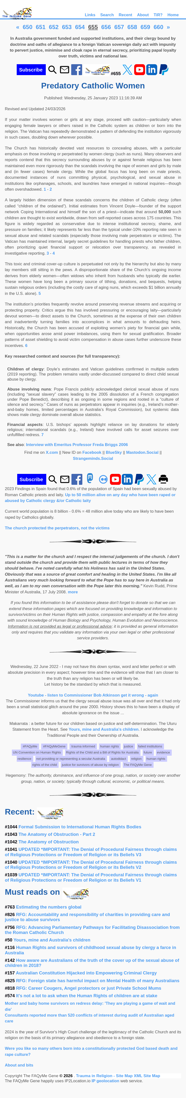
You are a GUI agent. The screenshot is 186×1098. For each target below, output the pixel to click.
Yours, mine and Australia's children (104, 729)
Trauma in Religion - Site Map (105, 1076)
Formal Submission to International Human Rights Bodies (80, 826)
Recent (125, 15)
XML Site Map (147, 1076)
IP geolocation (105, 1081)
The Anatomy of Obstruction (49, 841)
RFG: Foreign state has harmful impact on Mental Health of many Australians (97, 980)
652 (54, 27)
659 (145, 27)
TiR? (158, 15)
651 (41, 27)
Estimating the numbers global (48, 907)
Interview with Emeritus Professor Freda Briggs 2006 (77, 444)
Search (107, 15)
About (143, 15)
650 (27, 27)
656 (106, 27)
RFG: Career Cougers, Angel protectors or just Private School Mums (88, 988)
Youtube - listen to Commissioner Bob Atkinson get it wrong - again (93, 695)
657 (119, 27)
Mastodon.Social (142, 452)
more (73, 592)
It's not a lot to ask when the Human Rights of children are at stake (86, 995)
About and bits (19, 1065)
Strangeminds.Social (93, 458)
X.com (52, 452)
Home (173, 15)
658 (132, 27)
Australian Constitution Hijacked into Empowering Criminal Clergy (86, 972)
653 (67, 27)
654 (80, 27)
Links (90, 15)
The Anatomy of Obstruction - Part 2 (57, 834)
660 (158, 27)
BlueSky (114, 452)
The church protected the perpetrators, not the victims (57, 528)
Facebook (91, 452)
